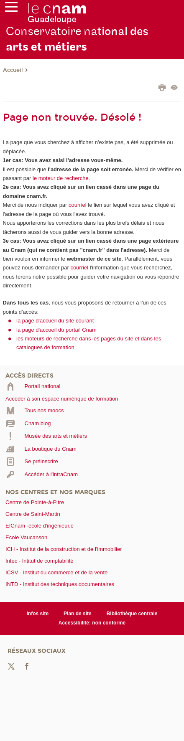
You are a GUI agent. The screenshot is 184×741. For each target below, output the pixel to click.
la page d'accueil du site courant (55, 320)
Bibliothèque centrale (132, 614)
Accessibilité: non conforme (92, 623)
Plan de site (78, 614)
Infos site (37, 614)
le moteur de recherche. (60, 178)
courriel (78, 205)
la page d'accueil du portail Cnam (56, 330)
